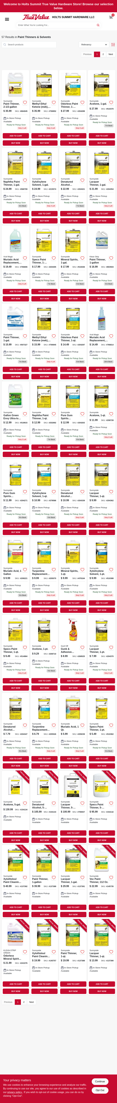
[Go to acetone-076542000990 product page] (44, 653)
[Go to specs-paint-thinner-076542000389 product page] (44, 264)
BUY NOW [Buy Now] (15, 143)
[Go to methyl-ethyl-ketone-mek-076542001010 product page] (44, 108)
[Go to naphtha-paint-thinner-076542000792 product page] (44, 419)
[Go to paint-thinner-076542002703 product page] (44, 881)
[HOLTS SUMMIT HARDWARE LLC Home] (36, 17)
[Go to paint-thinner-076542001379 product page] (15, 108)
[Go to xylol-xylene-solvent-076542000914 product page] (101, 575)
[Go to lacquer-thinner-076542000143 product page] (101, 186)
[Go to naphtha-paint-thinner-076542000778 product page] (15, 186)
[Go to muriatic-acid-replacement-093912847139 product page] (15, 264)
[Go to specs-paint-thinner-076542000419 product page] (101, 731)
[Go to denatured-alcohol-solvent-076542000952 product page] (15, 731)
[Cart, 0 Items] (110, 17)
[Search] (98, 24)
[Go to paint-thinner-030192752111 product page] (101, 264)
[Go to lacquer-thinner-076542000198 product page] (101, 497)
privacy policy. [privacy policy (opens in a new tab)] (14, 1092)
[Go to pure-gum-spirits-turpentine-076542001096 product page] (73, 419)
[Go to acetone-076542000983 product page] (15, 807)
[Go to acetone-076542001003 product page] (101, 419)
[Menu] (7, 19)
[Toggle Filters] (113, 44)
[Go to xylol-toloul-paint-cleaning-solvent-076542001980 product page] (15, 881)
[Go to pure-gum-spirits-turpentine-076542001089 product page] (15, 497)
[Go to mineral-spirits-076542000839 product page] (73, 264)
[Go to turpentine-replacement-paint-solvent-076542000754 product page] (44, 731)
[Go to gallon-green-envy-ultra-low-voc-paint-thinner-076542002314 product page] (15, 419)
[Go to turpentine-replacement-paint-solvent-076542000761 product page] (44, 575)
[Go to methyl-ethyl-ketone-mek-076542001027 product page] (44, 342)
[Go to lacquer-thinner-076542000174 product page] (101, 653)
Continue (100, 1081)
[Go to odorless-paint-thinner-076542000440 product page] (73, 108)
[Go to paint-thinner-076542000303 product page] (15, 342)
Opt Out (100, 1090)
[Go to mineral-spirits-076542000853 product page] (73, 575)
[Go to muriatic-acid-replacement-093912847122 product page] (101, 342)
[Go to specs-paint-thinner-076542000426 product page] (15, 653)
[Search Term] (58, 25)
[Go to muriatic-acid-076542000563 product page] (15, 575)
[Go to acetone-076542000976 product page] (101, 108)
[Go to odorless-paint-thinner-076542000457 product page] (73, 342)
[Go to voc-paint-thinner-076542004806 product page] (101, 881)
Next (111, 54)
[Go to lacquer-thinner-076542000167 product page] (73, 807)
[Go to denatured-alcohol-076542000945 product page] (44, 807)
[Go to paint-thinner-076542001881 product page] (73, 957)
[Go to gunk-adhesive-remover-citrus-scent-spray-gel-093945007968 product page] (73, 653)
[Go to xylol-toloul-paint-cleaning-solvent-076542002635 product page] (44, 957)
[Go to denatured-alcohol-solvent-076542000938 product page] (73, 186)
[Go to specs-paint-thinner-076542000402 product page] (101, 807)
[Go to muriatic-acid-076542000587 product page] (73, 731)
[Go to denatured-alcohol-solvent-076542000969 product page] (73, 497)
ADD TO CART (16, 136)
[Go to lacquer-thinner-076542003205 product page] (73, 881)
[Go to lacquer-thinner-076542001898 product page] (101, 957)
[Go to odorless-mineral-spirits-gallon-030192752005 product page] (15, 957)
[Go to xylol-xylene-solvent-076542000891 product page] (44, 186)
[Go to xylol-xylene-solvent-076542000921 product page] (44, 497)
